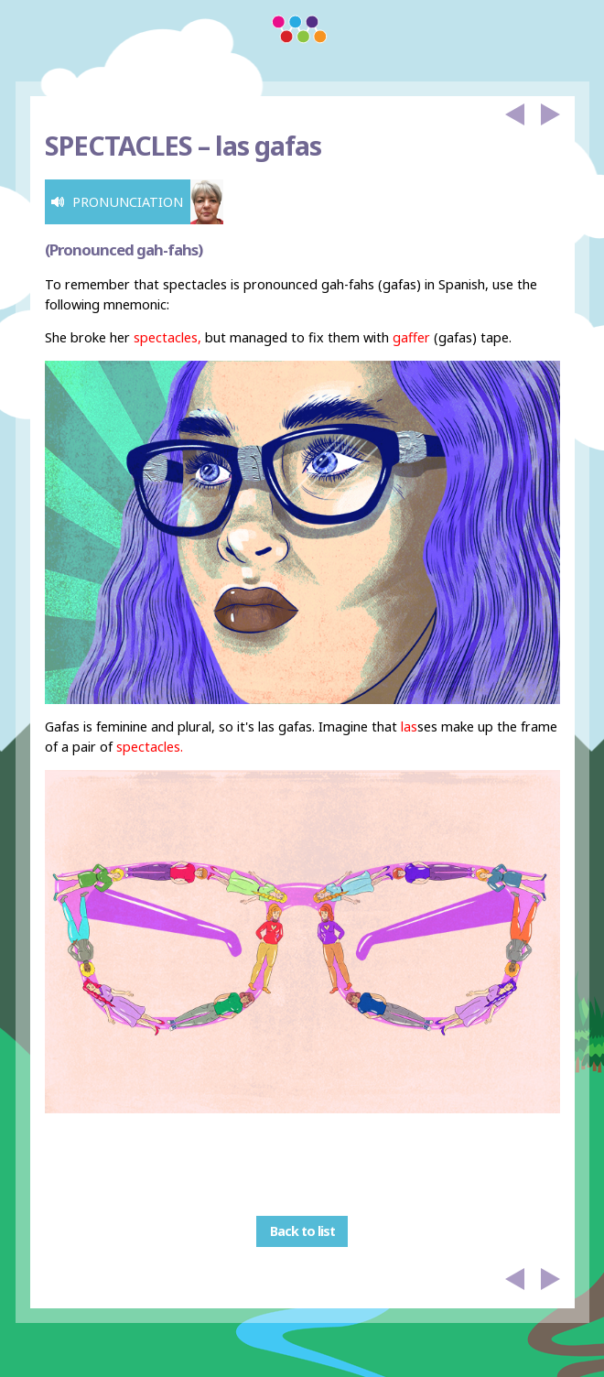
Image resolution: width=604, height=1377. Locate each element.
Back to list (302, 1232)
